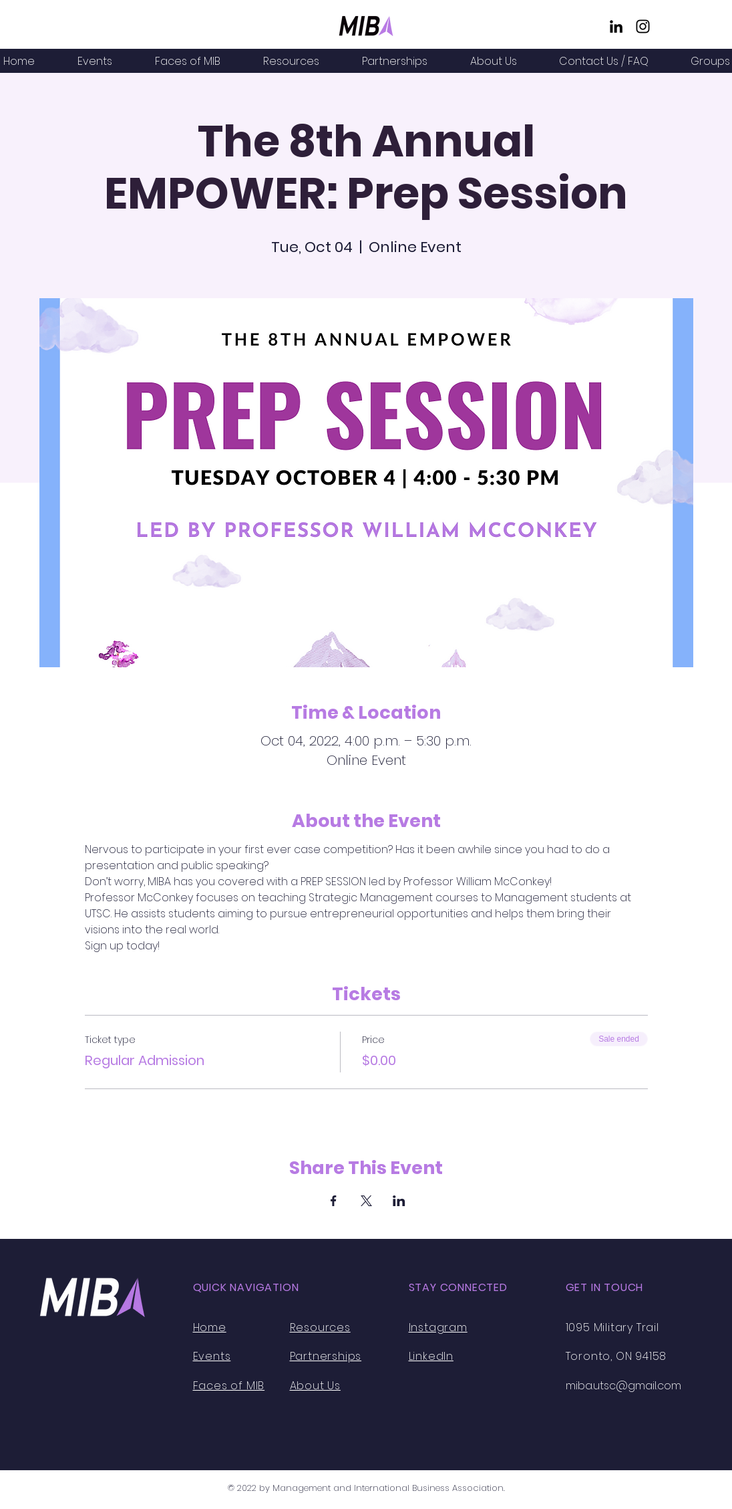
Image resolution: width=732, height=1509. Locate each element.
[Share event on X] (366, 1200)
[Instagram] (643, 26)
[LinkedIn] (616, 26)
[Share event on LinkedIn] (399, 1200)
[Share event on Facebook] (333, 1200)
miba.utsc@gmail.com (623, 1385)
